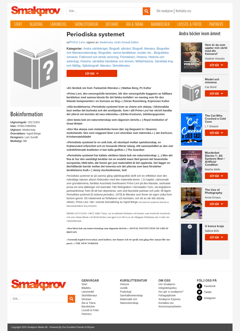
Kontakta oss (183, 11)
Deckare (112, 24)
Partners (216, 24)
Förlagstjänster (167, 295)
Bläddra (36, 24)
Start (18, 24)
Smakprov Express (169, 299)
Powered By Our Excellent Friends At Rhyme (72, 327)
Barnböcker (160, 24)
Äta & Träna (134, 24)
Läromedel (58, 24)
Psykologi (125, 291)
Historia (124, 284)
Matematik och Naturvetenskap (129, 301)
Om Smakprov (166, 284)
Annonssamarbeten (169, 306)
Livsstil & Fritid (189, 24)
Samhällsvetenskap (131, 295)
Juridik (124, 287)
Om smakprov (165, 11)
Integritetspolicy (167, 287)
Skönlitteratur (86, 24)
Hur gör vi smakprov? (170, 291)
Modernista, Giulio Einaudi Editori (119, 42)
